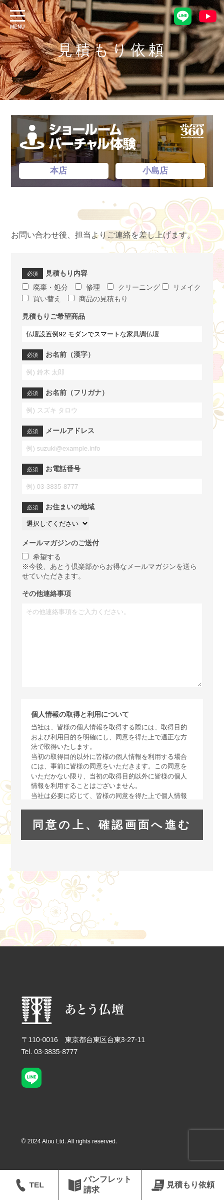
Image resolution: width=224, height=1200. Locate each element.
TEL (29, 1185)
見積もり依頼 (183, 1185)
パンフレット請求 (100, 1184)
